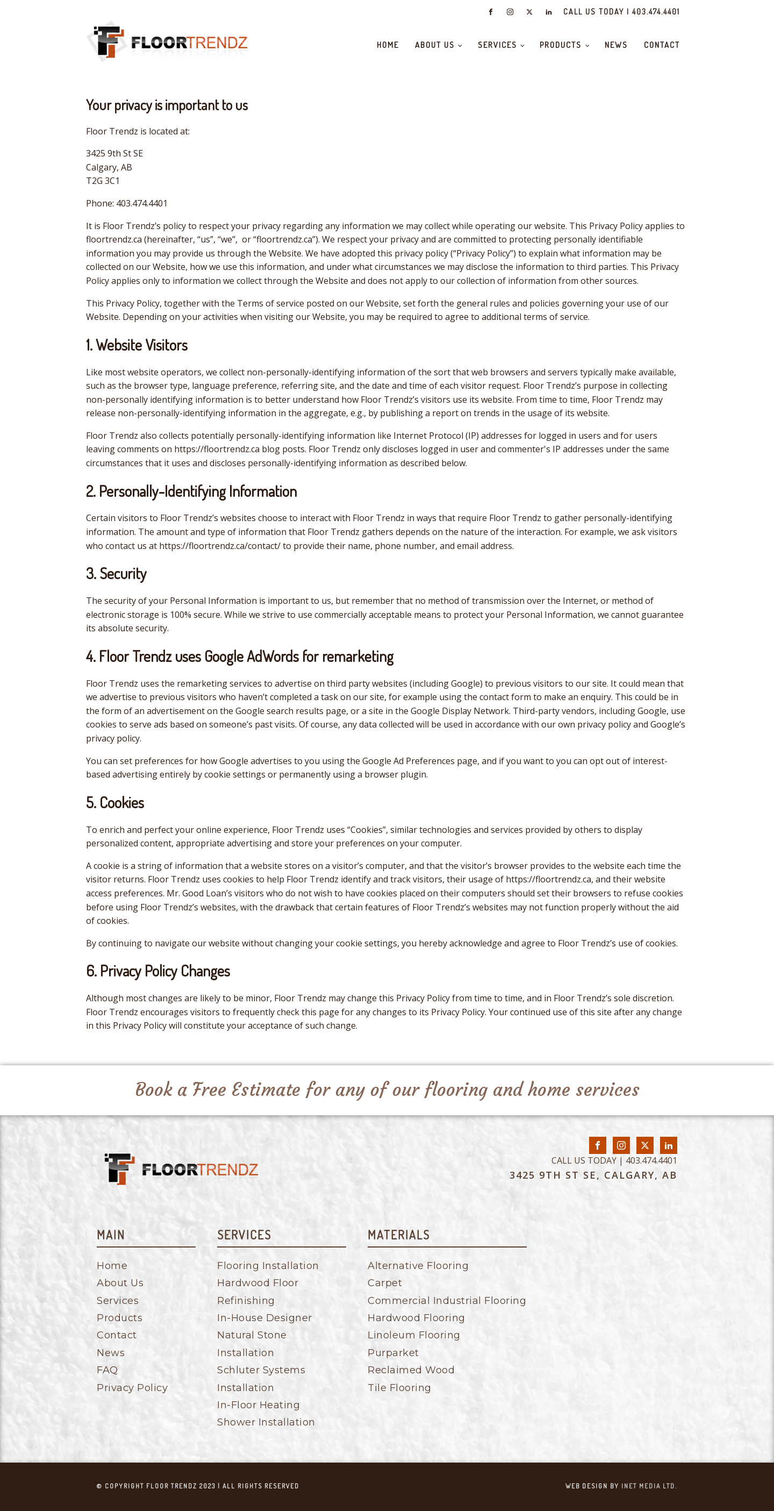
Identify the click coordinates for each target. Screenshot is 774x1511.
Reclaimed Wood (411, 1370)
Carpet (385, 1283)
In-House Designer (264, 1318)
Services (497, 45)
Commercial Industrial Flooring (447, 1301)
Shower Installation (266, 1422)
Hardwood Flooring (416, 1318)
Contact (662, 45)
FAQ (107, 1370)
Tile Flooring (400, 1388)
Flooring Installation (268, 1266)
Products (561, 45)
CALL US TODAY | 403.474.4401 (621, 11)
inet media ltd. (649, 1486)
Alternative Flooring (418, 1266)
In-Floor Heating (258, 1405)
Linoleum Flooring (414, 1335)
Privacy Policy (132, 1388)
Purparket (393, 1353)
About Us (435, 45)
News (616, 45)
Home (388, 45)
